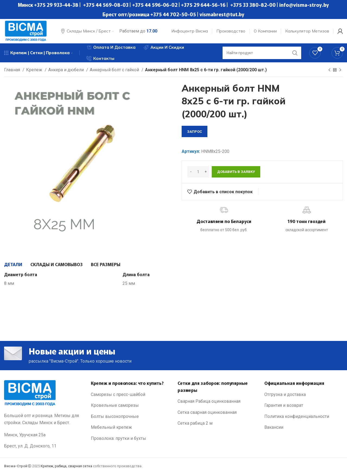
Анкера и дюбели (66, 69)
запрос (194, 132)
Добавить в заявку (236, 172)
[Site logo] (25, 30)
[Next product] (340, 70)
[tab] (13, 264)
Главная (12, 69)
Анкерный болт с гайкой (115, 69)
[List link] (130, 394)
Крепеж (34, 69)
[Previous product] (329, 70)
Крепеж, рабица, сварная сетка (66, 466)
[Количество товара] (198, 172)
